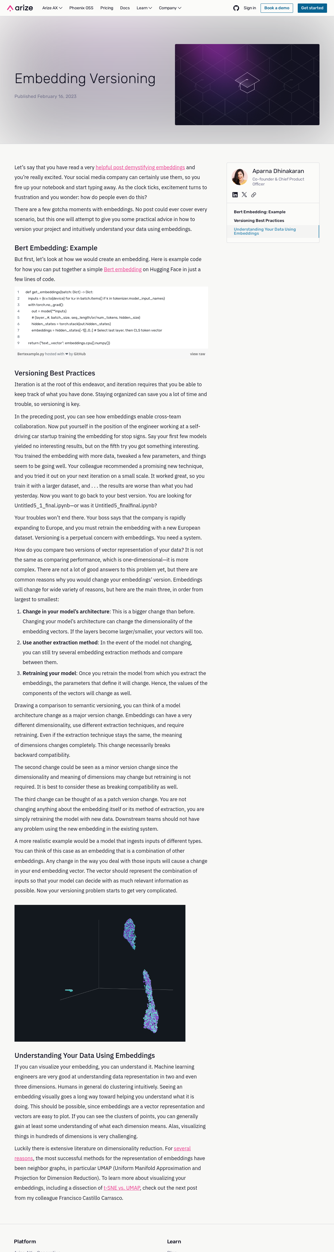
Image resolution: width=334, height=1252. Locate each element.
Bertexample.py (31, 353)
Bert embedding (123, 269)
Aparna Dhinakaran (278, 170)
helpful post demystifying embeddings (140, 167)
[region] (111, 317)
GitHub (80, 353)
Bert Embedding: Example (260, 211)
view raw (197, 353)
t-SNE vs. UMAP (122, 1187)
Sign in (250, 8)
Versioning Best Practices (259, 220)
